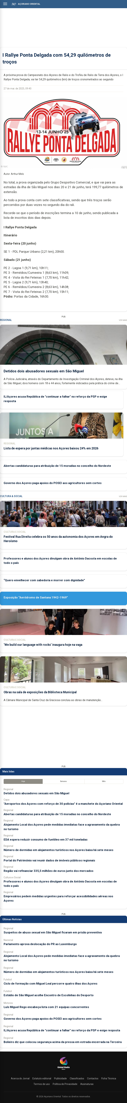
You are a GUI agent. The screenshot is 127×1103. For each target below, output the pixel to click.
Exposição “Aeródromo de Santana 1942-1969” (36, 597)
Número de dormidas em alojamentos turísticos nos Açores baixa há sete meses (58, 850)
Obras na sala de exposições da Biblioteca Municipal (40, 692)
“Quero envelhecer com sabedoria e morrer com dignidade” (44, 580)
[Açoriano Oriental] (63, 1070)
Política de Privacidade (65, 1084)
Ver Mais (123, 320)
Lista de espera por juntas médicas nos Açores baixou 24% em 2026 (51, 448)
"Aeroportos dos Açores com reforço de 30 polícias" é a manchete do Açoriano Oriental (63, 803)
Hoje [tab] (23, 781)
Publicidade (60, 1078)
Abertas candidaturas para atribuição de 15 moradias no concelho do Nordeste (57, 465)
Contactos (92, 1078)
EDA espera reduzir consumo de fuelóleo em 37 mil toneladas (45, 839)
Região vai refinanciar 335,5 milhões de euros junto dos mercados (48, 871)
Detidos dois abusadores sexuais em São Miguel (44, 371)
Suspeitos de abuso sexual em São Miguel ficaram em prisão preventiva (53, 932)
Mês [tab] (104, 781)
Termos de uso (41, 1084)
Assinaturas (87, 1084)
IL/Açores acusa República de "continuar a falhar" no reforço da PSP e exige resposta (62, 1030)
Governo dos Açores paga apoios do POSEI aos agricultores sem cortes (52, 483)
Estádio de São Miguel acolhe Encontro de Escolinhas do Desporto (49, 995)
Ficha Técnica (108, 1078)
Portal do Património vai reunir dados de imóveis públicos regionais (49, 860)
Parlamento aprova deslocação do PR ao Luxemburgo (40, 944)
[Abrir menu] (5, 4)
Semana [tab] (63, 781)
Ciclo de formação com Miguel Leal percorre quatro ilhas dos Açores (50, 983)
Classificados (77, 1078)
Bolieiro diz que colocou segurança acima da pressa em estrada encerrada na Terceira (63, 1042)
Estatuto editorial (41, 1078)
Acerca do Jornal (20, 1078)
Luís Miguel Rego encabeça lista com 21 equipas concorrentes (46, 1007)
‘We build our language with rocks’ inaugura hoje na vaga (43, 644)
